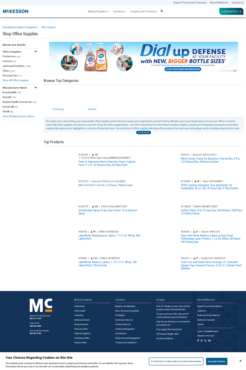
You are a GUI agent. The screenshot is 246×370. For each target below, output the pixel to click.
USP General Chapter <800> (167, 334)
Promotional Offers (82, 338)
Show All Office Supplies (16, 80)
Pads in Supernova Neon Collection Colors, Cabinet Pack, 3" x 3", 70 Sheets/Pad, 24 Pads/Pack (106, 163)
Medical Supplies (98, 11)
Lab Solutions (121, 333)
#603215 (185, 258)
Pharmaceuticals (81, 324)
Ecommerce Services (124, 320)
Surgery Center (80, 342)
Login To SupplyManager (207, 331)
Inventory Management (124, 329)
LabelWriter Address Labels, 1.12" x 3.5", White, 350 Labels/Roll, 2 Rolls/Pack (107, 263)
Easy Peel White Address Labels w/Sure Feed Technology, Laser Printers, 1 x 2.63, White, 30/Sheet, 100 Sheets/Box (211, 239)
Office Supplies (48, 27)
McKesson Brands (82, 320)
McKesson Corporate (206, 320)
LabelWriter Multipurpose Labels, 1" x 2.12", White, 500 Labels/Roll (109, 237)
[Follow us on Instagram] (202, 340)
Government (79, 306)
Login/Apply (231, 11)
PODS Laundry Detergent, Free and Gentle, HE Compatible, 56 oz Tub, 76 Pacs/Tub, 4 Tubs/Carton (209, 186)
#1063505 (83, 154)
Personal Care (12, 75)
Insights (160, 299)
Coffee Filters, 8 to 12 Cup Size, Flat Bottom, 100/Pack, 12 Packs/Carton (212, 212)
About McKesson (219, 2)
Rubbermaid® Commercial (20, 102)
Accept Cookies (216, 361)
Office (9, 70)
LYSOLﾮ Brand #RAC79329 (114, 206)
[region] (123, 361)
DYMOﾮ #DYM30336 (109, 231)
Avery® (9, 97)
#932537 (185, 154)
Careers (200, 324)
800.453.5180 (35, 333)
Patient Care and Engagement (127, 338)
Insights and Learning (144, 11)
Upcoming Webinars (164, 338)
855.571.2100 (35, 318)
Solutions (119, 11)
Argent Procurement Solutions (190, 2)
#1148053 (186, 206)
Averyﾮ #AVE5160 (210, 231)
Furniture (9, 61)
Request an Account (205, 336)
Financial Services (123, 324)
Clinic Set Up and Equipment (127, 311)
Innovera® (10, 106)
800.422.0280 (35, 326)
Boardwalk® (12, 92)
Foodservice (11, 56)
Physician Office (81, 329)
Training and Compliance (125, 342)
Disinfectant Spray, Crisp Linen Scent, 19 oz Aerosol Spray (107, 212)
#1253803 (186, 181)
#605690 (185, 231)
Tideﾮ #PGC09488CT (212, 181)
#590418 (82, 231)
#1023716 (83, 181)
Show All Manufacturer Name (19, 116)
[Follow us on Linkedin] (209, 340)
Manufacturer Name (15, 87)
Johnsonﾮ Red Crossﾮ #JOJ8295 (108, 181)
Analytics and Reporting (125, 306)
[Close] (240, 361)
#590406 (82, 258)
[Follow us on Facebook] (198, 340)
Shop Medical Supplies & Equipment (20, 27)
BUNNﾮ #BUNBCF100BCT (206, 206)
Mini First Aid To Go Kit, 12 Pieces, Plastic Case (105, 185)
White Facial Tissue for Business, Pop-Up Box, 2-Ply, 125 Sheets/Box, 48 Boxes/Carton (210, 160)
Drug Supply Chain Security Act (169, 329)
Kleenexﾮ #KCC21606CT (205, 154)
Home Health (79, 311)
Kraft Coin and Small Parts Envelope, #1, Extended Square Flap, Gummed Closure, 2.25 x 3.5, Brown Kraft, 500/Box (211, 265)
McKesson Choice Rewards (208, 315)
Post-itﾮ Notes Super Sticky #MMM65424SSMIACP (106, 157)
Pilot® (8, 111)
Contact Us (237, 2)
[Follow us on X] (205, 340)
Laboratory (78, 315)
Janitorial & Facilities (17, 66)
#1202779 (83, 206)
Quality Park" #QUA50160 (213, 258)
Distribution (120, 315)
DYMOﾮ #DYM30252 (110, 258)
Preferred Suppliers (82, 333)
